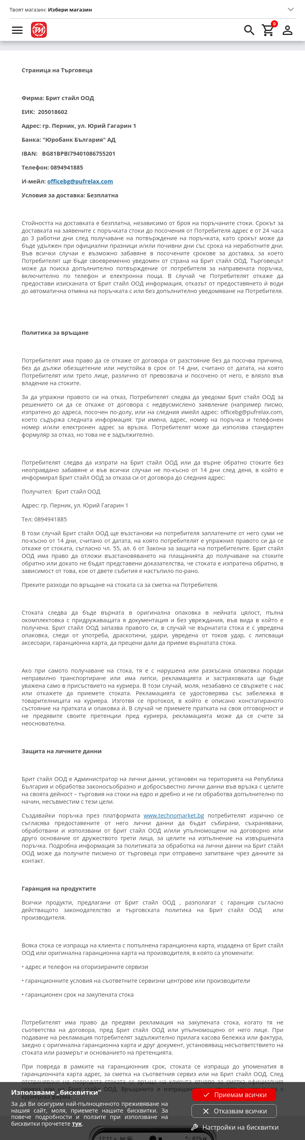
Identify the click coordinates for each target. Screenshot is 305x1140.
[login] (287, 30)
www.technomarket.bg (174, 815)
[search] (249, 30)
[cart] (268, 30)
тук (77, 1123)
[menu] (17, 30)
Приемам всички (233, 1094)
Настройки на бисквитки (233, 1127)
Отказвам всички (234, 1111)
